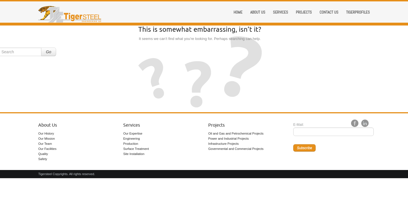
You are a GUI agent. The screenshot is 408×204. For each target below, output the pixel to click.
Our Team (45, 143)
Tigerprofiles (358, 12)
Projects (304, 12)
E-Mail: (298, 125)
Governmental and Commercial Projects (236, 148)
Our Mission (46, 138)
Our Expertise (132, 133)
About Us (47, 125)
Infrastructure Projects (223, 143)
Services (280, 12)
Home (238, 12)
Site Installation (133, 154)
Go (48, 52)
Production (130, 143)
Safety (42, 159)
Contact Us (329, 12)
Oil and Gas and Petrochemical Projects (236, 133)
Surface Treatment (136, 148)
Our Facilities (47, 148)
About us (257, 12)
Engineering (131, 138)
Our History (46, 133)
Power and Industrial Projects (228, 138)
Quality (43, 154)
